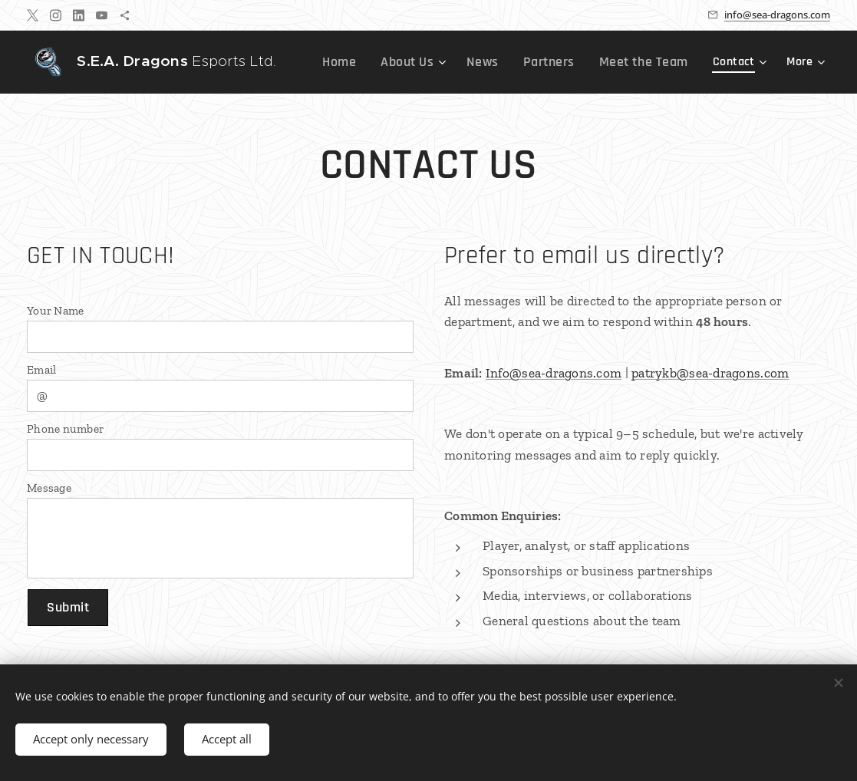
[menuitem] (368, 62)
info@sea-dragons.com (777, 14)
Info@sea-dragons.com (553, 373)
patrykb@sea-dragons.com (710, 373)
